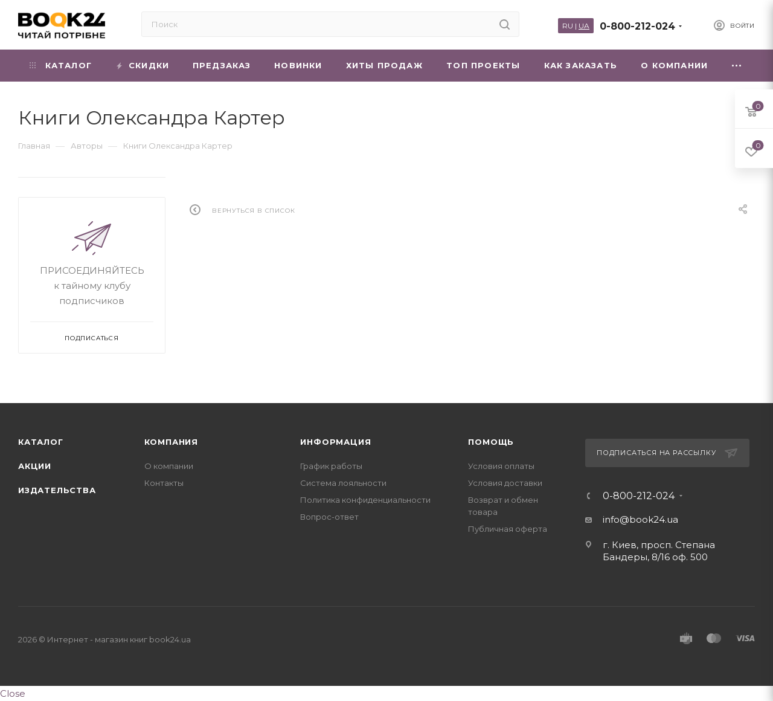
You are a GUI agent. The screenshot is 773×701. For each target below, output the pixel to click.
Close (12, 693)
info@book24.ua (640, 519)
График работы (331, 466)
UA (584, 25)
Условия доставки (505, 483)
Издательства (57, 490)
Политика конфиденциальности (365, 500)
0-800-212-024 (637, 26)
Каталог (40, 442)
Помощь (491, 442)
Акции (34, 466)
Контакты (164, 483)
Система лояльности (343, 483)
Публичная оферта (507, 529)
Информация (335, 442)
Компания (171, 442)
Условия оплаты (501, 466)
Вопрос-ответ (329, 517)
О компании (168, 466)
